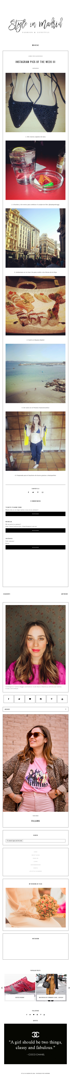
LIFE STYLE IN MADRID (35, 871)
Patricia (9, 521)
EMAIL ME (35, 858)
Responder (35, 513)
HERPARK (47, 1073)
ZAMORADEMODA (36, 864)
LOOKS (36, 861)
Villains (35, 821)
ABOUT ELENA (36, 855)
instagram (35, 68)
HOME (35, 852)
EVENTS (35, 868)
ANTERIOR (64, 594)
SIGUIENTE (6, 594)
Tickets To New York (14, 507)
